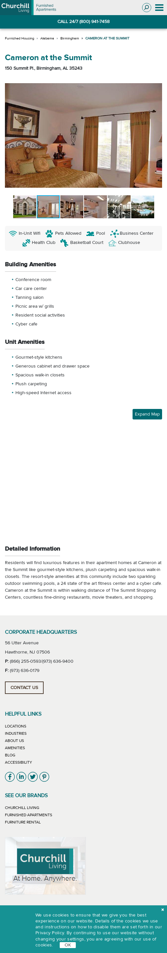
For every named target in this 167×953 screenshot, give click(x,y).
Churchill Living (22, 807)
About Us (14, 740)
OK (68, 945)
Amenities (15, 747)
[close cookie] (162, 910)
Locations (15, 726)
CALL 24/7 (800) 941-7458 (83, 22)
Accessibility (18, 762)
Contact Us (24, 688)
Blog (10, 755)
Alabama (47, 38)
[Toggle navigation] (159, 7)
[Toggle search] (146, 7)
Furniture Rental (23, 822)
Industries (16, 733)
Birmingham (69, 38)
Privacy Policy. (50, 933)
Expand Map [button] (147, 414)
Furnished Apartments (28, 815)
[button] (11, 135)
